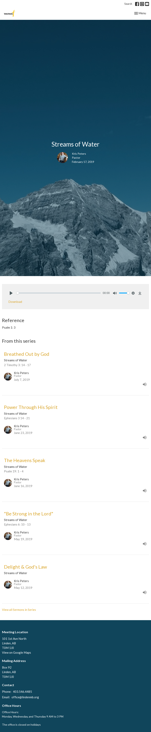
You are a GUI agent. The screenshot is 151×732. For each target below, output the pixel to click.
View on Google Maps (16, 652)
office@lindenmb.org (25, 697)
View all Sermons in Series (19, 609)
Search (128, 3)
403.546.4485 (22, 691)
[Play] (11, 293)
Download (15, 301)
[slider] (58, 293)
